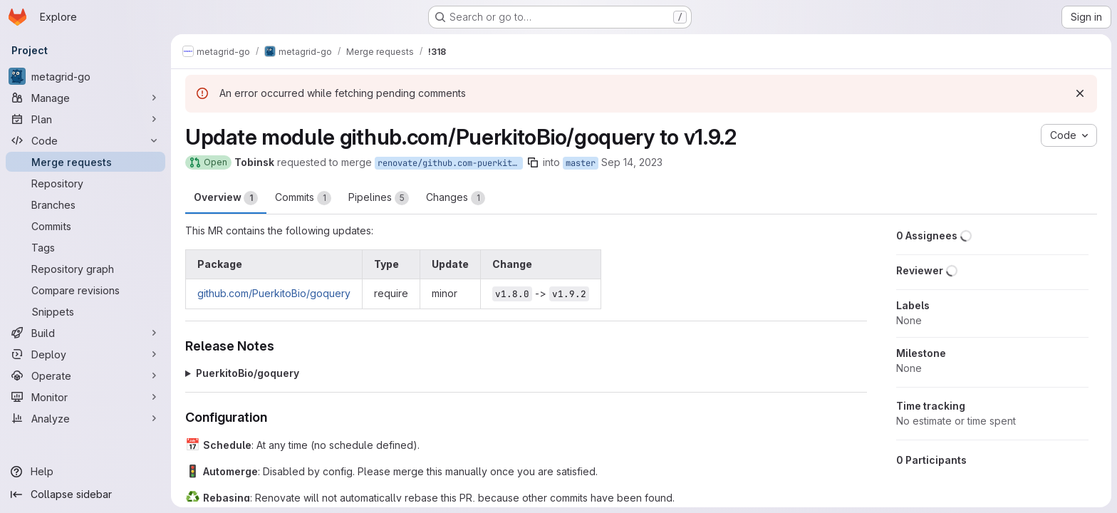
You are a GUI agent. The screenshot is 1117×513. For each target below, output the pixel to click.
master (581, 163)
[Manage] (85, 98)
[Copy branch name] (532, 162)
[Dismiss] (1080, 93)
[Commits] (85, 226)
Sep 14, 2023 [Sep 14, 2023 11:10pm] (632, 162)
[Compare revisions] (85, 290)
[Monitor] (85, 397)
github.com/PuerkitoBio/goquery (273, 293)
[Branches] (85, 204)
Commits (303, 198)
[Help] (85, 472)
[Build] (85, 333)
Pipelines (378, 198)
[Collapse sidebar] (85, 494)
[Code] (85, 140)
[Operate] (85, 375)
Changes (455, 198)
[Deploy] (85, 354)
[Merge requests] (85, 162)
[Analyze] (85, 418)
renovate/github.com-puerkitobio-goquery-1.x (450, 163)
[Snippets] (85, 311)
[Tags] (85, 247)
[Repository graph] (85, 269)
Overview (226, 198)
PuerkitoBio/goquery (247, 373)
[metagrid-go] (85, 76)
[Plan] (85, 119)
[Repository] (85, 183)
